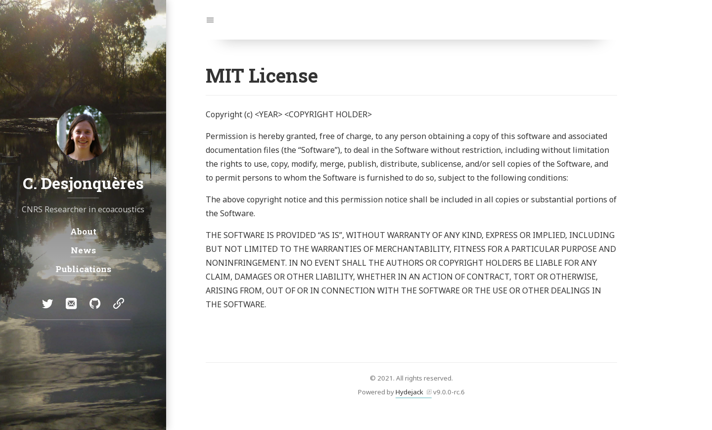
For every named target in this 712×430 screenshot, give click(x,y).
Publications (83, 269)
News (83, 250)
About (83, 231)
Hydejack (409, 391)
